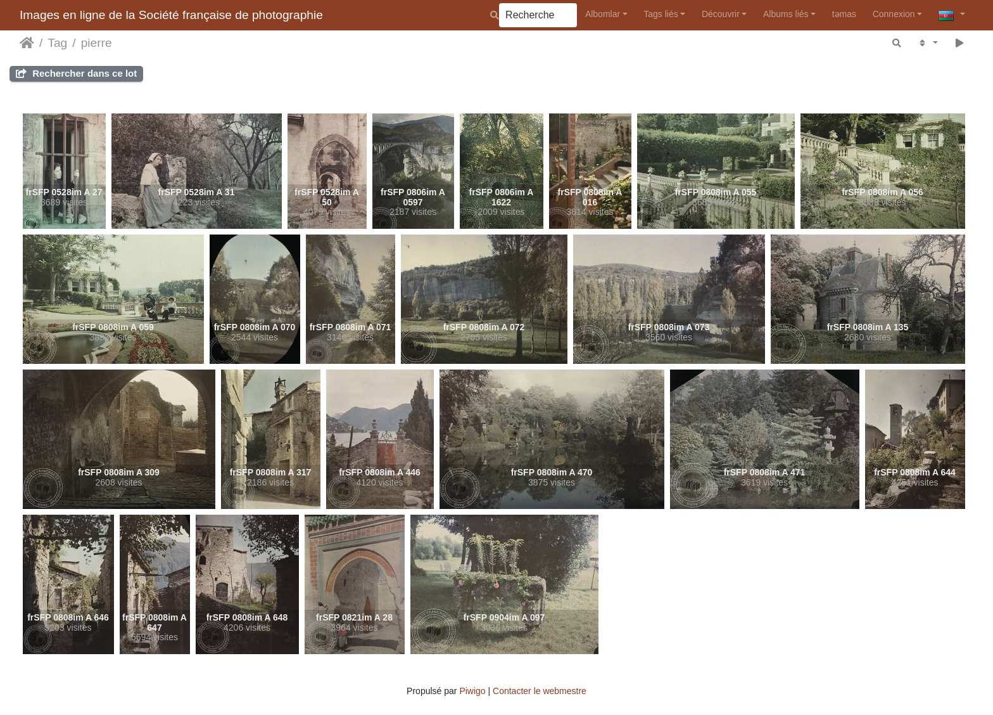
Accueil (27, 43)
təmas (844, 14)
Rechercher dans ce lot (76, 73)
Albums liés (786, 14)
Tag (57, 42)
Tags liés (660, 14)
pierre (96, 42)
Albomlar (602, 14)
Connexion (894, 14)
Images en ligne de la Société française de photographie (171, 15)
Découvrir (721, 14)
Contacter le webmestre (539, 691)
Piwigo (472, 691)
